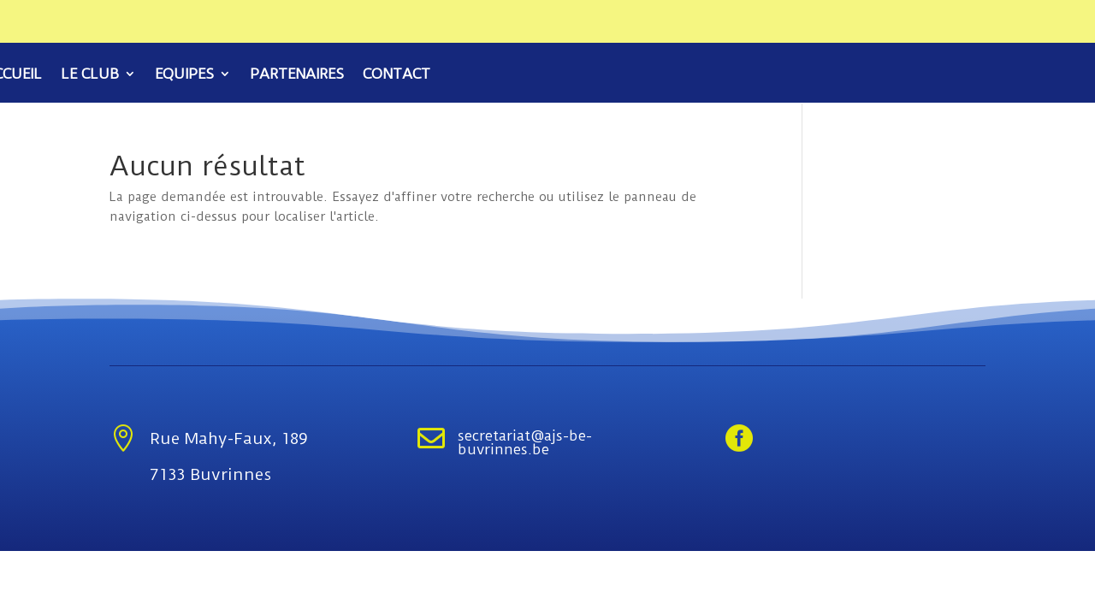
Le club (90, 75)
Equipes (184, 75)
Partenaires (297, 75)
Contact (396, 75)
